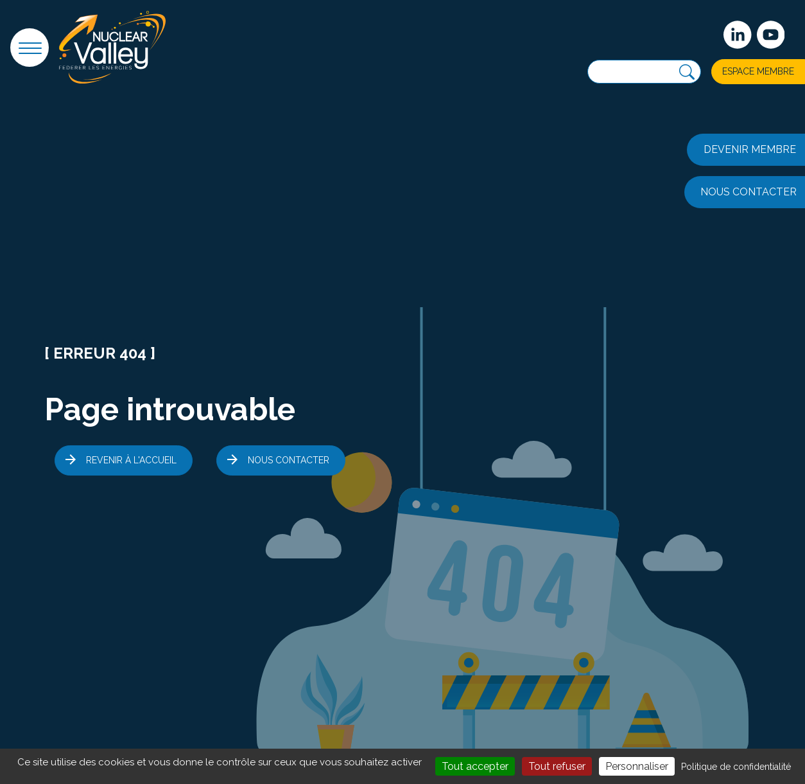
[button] (29, 47)
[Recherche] (687, 72)
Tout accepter (475, 766)
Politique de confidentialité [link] (736, 767)
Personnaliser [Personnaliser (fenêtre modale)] (636, 766)
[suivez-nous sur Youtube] (771, 35)
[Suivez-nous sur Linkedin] (737, 35)
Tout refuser (556, 766)
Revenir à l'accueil (131, 460)
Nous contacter (288, 460)
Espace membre (758, 71)
